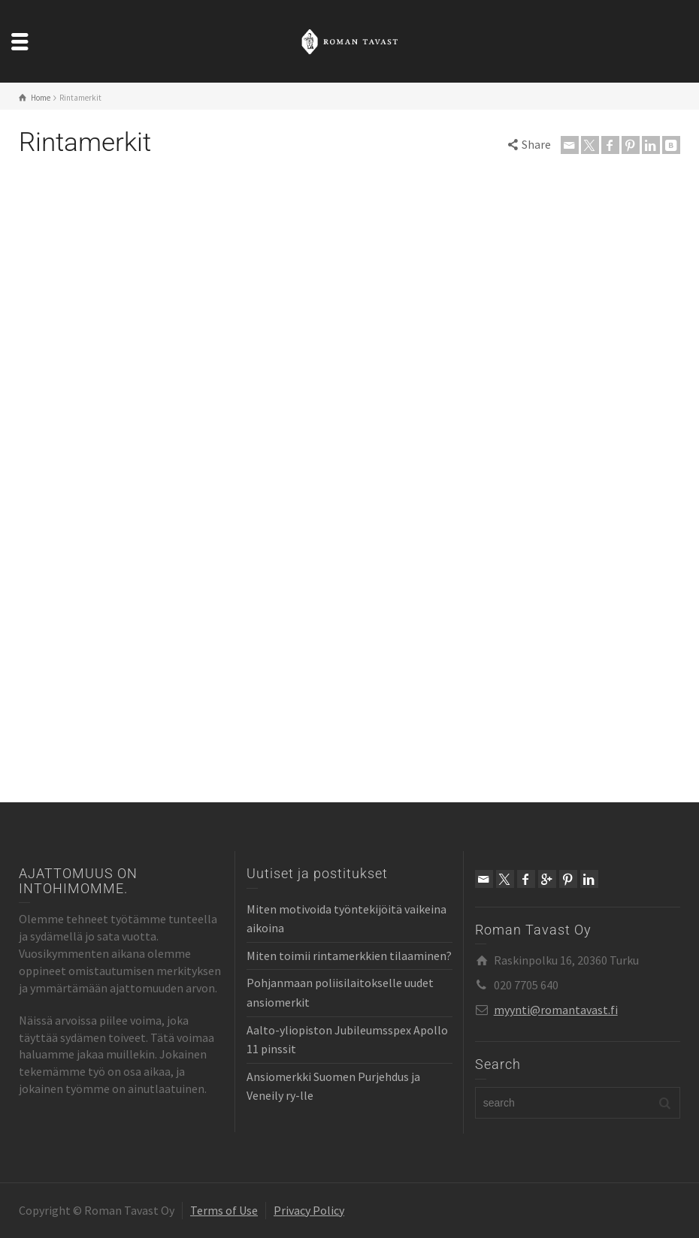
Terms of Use (224, 1210)
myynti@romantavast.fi (556, 1009)
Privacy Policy (309, 1210)
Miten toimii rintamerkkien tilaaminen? (349, 955)
